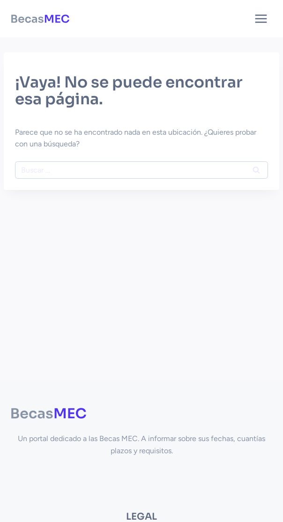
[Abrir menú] (261, 18)
